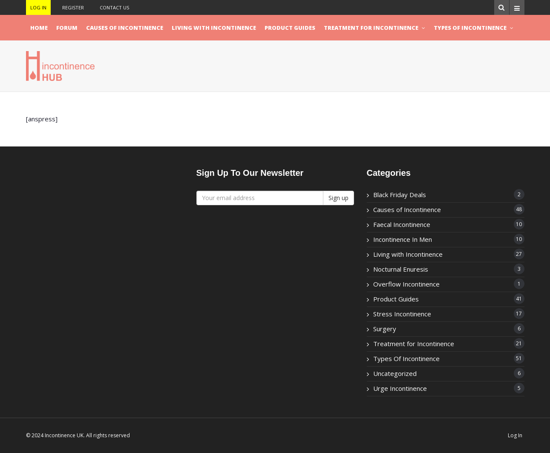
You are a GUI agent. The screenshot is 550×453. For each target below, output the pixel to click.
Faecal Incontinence (401, 224)
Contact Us (114, 7)
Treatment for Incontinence (371, 28)
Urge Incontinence (400, 388)
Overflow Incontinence (406, 284)
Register (73, 7)
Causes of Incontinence (124, 28)
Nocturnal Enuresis (400, 269)
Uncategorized (395, 373)
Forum (67, 28)
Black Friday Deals (399, 194)
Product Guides (290, 28)
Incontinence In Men (402, 239)
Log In (38, 7)
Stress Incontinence (402, 314)
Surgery (384, 328)
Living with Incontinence (214, 28)
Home (39, 28)
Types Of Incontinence (470, 28)
